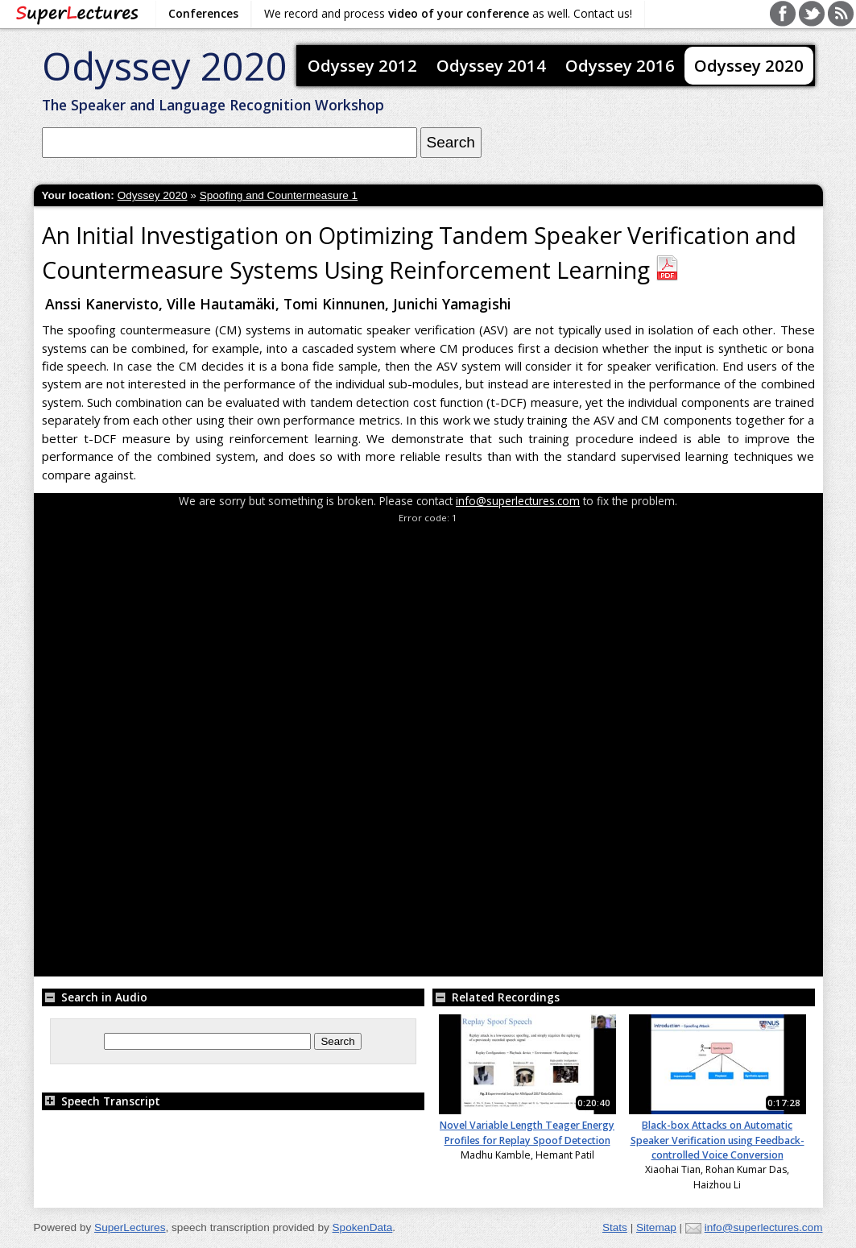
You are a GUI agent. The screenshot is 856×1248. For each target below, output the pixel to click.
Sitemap (656, 1227)
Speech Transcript (101, 1101)
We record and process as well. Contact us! (448, 13)
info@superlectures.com (518, 500)
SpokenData (363, 1227)
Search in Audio (94, 997)
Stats (614, 1227)
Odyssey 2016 (620, 65)
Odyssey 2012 (362, 65)
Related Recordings (496, 997)
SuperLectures (129, 1227)
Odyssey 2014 (491, 65)
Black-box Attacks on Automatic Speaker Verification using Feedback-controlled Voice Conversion (717, 1140)
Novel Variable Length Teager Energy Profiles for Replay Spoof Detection (527, 1132)
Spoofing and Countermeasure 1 (279, 195)
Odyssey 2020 (164, 65)
